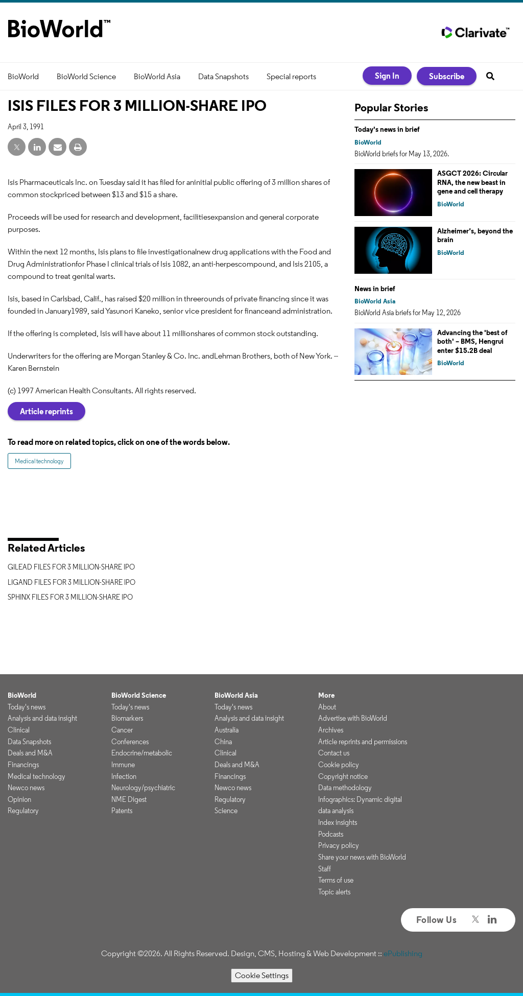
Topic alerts (334, 891)
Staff (324, 868)
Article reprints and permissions (362, 741)
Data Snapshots (223, 76)
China (223, 741)
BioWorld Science (86, 76)
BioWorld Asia (157, 76)
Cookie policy (338, 764)
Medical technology (39, 461)
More (326, 695)
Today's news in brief (387, 129)
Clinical (19, 729)
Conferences (130, 741)
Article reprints (46, 411)
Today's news (26, 707)
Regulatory (23, 810)
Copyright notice (343, 776)
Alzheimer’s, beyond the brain (475, 235)
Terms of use (335, 880)
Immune (123, 764)
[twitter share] (17, 147)
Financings (23, 764)
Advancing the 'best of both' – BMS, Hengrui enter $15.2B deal (472, 341)
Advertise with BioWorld (352, 718)
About (327, 707)
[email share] (57, 147)
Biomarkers (127, 718)
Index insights (337, 822)
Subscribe (446, 76)
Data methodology (345, 787)
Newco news (26, 787)
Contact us (333, 752)
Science (226, 810)
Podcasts (330, 834)
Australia (227, 729)
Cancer (122, 729)
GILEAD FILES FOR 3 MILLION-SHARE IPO (71, 567)
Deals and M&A (30, 752)
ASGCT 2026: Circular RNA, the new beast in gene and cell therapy (472, 182)
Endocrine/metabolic (141, 752)
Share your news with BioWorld (362, 857)
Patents (121, 810)
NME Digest (129, 799)
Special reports (291, 76)
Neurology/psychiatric (143, 787)
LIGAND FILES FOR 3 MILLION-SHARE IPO (71, 582)
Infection (123, 776)
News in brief (374, 288)
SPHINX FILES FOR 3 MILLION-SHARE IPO (70, 597)
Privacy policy (338, 845)
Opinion (19, 799)
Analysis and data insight (42, 718)
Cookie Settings (262, 975)
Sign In (387, 75)
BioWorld (23, 76)
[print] (78, 147)
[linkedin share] (37, 147)
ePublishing (403, 953)
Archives (330, 729)
